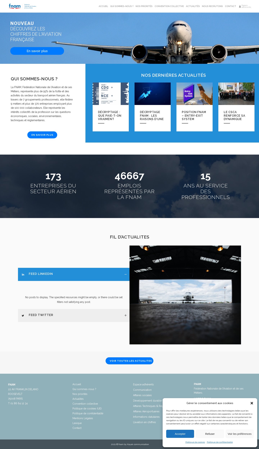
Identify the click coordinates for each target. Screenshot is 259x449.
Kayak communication (138, 444)
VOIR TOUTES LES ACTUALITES (131, 360)
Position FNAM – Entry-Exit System (194, 115)
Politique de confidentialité (220, 442)
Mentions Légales (82, 418)
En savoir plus (37, 51)
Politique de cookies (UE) (87, 408)
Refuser (210, 433)
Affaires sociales (142, 395)
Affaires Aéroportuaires (146, 411)
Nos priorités (79, 394)
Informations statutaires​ (146, 416)
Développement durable (147, 400)
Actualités (78, 398)
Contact (76, 428)
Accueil (76, 384)
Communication (142, 389)
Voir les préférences (240, 433)
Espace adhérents (143, 384)
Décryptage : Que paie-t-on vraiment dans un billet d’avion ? (110, 120)
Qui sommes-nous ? (84, 389)
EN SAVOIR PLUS (42, 135)
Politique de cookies (195, 442)
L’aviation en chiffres (144, 422)
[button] (252, 403)
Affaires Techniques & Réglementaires (155, 406)
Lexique (77, 423)
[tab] (74, 274)
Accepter (180, 433)
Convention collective (85, 403)
